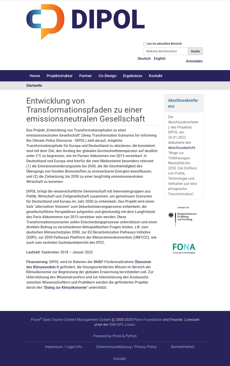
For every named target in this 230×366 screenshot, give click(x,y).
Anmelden (194, 61)
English (160, 58)
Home (35, 75)
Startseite (34, 85)
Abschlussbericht (181, 148)
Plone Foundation (148, 319)
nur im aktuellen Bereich (164, 43)
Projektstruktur (60, 75)
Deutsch (144, 58)
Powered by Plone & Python (115, 336)
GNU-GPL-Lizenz (122, 324)
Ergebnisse (132, 75)
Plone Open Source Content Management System (71, 319)
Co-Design (107, 75)
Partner (85, 75)
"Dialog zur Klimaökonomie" (65, 287)
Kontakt (155, 75)
